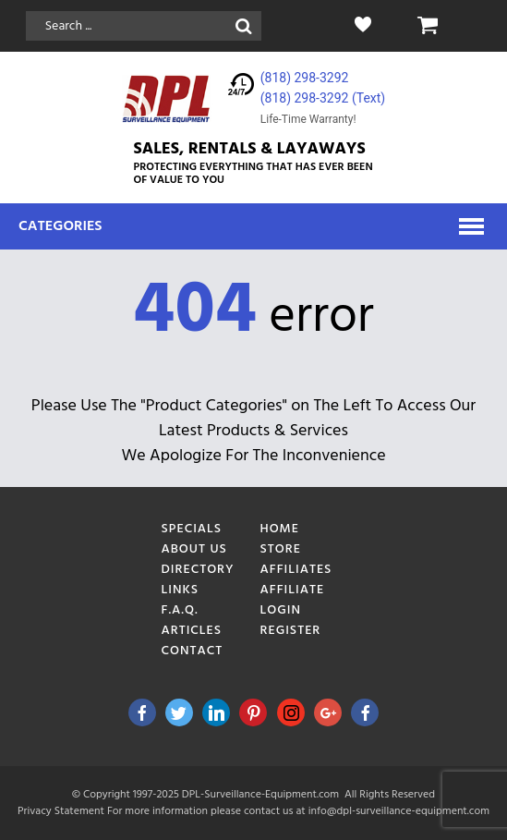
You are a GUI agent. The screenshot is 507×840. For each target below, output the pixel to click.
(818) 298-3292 (304, 77)
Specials (191, 529)
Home (279, 529)
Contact (192, 651)
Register (290, 630)
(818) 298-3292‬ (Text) (322, 98)
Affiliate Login (292, 600)
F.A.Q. (179, 610)
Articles (191, 630)
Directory (197, 569)
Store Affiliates (296, 559)
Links (180, 590)
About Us (193, 549)
